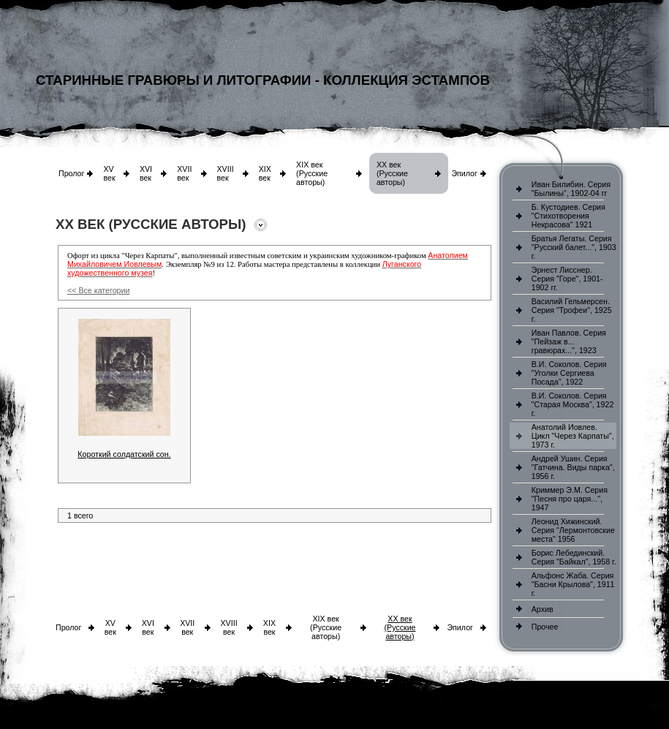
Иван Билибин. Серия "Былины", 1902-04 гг (571, 188)
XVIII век (225, 173)
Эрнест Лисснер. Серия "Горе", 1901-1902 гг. (567, 278)
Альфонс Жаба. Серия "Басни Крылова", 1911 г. (573, 584)
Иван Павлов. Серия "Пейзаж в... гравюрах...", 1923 (569, 341)
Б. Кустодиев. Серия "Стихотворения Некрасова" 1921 (568, 216)
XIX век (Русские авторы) (312, 173)
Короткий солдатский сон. (124, 454)
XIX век (265, 173)
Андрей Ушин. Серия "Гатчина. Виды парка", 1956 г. (573, 467)
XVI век (146, 173)
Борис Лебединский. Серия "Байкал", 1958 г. (574, 557)
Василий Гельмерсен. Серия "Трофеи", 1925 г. (572, 310)
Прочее (545, 626)
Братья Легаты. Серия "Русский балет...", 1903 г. (574, 247)
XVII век (184, 173)
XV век (109, 173)
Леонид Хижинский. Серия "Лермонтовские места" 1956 (573, 530)
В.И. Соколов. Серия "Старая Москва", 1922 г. (573, 404)
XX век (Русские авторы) (392, 173)
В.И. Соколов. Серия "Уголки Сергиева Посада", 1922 (569, 373)
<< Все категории (98, 290)
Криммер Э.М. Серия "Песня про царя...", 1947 (570, 499)
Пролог (71, 173)
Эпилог (464, 173)
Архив (542, 609)
